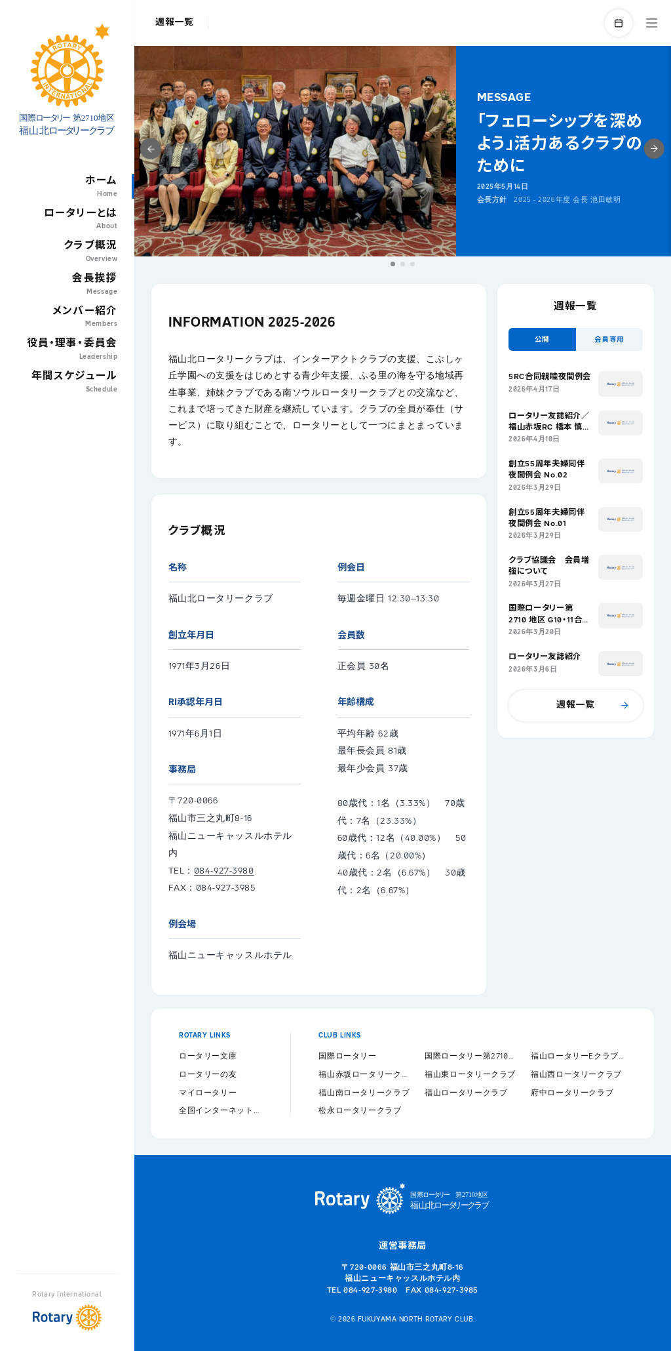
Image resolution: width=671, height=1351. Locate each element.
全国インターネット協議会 (220, 1110)
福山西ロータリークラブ (576, 1074)
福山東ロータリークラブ (470, 1074)
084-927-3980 (224, 871)
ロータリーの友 (208, 1074)
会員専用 (609, 339)
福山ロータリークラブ (466, 1093)
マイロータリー (208, 1093)
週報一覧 (174, 22)
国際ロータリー (347, 1056)
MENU (652, 23)
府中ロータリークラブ (572, 1093)
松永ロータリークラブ (359, 1110)
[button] (393, 264)
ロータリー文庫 (208, 1056)
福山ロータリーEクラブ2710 (578, 1056)
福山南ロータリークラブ (364, 1093)
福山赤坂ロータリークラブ (366, 1074)
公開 (542, 339)
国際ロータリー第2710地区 (472, 1056)
